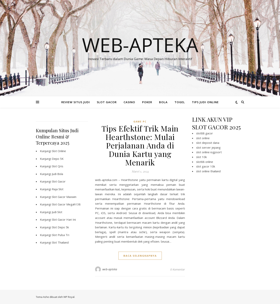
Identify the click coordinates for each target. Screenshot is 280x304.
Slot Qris (57, 166)
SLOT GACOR (107, 102)
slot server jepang (208, 147)
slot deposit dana (207, 143)
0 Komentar (177, 269)
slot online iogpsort (209, 152)
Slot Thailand (60, 242)
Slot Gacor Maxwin (64, 197)
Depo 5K (58, 159)
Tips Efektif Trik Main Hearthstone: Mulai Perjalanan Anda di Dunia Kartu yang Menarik (140, 145)
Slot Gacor (59, 181)
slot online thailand (208, 171)
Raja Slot (57, 189)
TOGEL (180, 102)
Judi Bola (57, 174)
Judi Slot (57, 212)
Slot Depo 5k (60, 227)
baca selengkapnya (140, 255)
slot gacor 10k (205, 166)
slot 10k (201, 157)
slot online (203, 138)
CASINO (129, 102)
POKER (147, 102)
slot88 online (204, 162)
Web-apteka (140, 44)
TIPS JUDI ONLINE (205, 102)
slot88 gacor (204, 133)
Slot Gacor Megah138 (66, 204)
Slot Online (59, 151)
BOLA (163, 102)
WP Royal (68, 297)
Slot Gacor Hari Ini (64, 219)
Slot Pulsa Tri (60, 235)
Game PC (140, 121)
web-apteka (109, 269)
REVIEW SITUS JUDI (75, 102)
